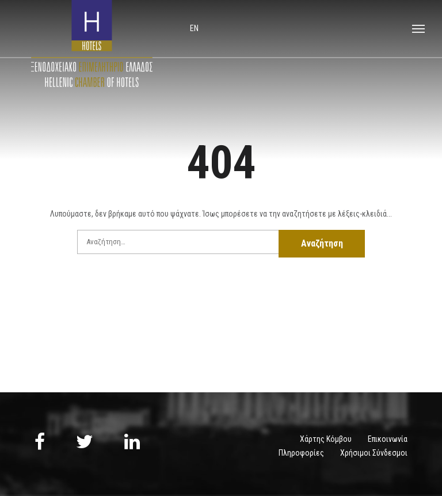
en (194, 28)
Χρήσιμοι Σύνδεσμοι (373, 452)
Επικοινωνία (387, 439)
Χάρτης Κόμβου (326, 439)
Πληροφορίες (301, 452)
